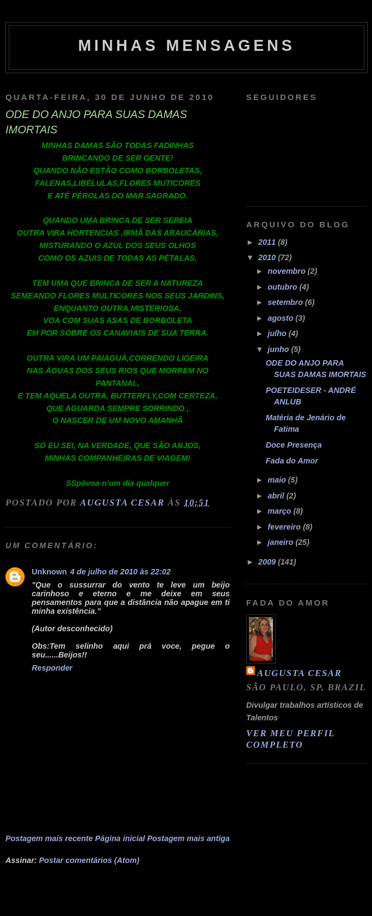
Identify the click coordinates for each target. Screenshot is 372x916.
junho (279, 349)
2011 (268, 242)
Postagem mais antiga (188, 838)
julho (278, 333)
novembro (287, 271)
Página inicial (120, 838)
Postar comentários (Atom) (89, 860)
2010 (268, 257)
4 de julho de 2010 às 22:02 (120, 571)
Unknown (49, 571)
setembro (286, 302)
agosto (281, 318)
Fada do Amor (292, 460)
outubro (283, 287)
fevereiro (285, 526)
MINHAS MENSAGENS (186, 45)
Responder (52, 667)
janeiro (281, 542)
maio (278, 479)
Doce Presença (294, 445)
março (280, 511)
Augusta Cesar (299, 673)
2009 (268, 561)
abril (277, 495)
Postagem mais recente (49, 838)
